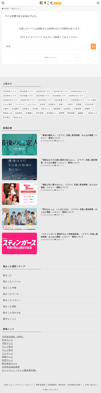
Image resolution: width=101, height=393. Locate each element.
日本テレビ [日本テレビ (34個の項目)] (45, 109)
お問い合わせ (90, 385)
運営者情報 (40, 385)
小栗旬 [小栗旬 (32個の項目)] (5, 109)
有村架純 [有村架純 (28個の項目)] (57, 109)
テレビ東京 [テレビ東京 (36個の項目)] (7, 104)
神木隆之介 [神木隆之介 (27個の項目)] (51, 113)
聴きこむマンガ (11, 294)
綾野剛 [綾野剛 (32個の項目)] (61, 113)
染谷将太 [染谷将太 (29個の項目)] (18, 113)
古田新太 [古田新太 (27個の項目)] (52, 104)
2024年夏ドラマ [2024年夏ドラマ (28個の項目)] (26, 96)
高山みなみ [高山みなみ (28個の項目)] (18, 117)
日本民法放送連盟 (11, 367)
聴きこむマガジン (12, 300)
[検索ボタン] (3, 3)
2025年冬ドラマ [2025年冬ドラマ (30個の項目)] (44, 100)
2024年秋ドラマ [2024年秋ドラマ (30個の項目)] (59, 96)
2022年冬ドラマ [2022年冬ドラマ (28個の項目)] (9, 91)
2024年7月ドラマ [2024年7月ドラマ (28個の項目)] (61, 91)
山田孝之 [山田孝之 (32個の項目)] (25, 109)
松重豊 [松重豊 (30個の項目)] (87, 109)
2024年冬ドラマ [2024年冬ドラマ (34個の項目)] (9, 96)
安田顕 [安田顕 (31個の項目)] (78, 104)
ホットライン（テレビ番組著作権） (19, 370)
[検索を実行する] (93, 46)
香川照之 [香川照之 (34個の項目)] (6, 117)
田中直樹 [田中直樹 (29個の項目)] (39, 113)
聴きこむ (7, 275)
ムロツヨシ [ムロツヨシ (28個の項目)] (32, 104)
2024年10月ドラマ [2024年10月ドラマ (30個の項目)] (78, 91)
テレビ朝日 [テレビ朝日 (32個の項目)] (92, 100)
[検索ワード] (50, 46)
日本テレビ (7, 340)
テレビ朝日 (7, 347)
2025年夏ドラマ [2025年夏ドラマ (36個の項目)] (61, 100)
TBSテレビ (7, 343)
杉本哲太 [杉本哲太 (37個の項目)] (67, 109)
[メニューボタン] (98, 3)
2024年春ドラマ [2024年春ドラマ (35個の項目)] (42, 96)
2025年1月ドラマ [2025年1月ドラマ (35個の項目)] (76, 96)
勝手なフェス (9, 319)
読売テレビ (7, 360)
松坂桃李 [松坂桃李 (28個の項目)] (77, 109)
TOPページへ (50, 57)
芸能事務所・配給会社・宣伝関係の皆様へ (65, 385)
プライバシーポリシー (24, 385)
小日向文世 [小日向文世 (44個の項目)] (89, 104)
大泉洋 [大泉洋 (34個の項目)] (70, 104)
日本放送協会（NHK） (13, 337)
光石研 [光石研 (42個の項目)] (42, 104)
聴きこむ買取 (9, 306)
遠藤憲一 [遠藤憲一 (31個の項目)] (81, 113)
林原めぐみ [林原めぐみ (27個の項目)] (7, 113)
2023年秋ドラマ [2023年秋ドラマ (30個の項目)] (26, 91)
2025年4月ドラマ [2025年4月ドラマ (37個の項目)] (10, 100)
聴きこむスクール (12, 281)
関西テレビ (7, 357)
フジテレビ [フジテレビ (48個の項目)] (19, 104)
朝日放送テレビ (9, 363)
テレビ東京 (7, 350)
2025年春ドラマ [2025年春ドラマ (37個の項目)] (77, 100)
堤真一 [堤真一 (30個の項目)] (61, 104)
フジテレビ (7, 353)
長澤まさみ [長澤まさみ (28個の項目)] (92, 113)
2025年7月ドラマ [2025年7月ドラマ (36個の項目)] (28, 100)
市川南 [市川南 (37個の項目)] (35, 109)
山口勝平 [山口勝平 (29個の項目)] (15, 109)
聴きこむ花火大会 (12, 313)
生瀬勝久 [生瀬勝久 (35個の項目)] (29, 113)
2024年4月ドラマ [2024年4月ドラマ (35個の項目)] (43, 91)
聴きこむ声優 (9, 288)
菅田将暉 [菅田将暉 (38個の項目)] (71, 113)
